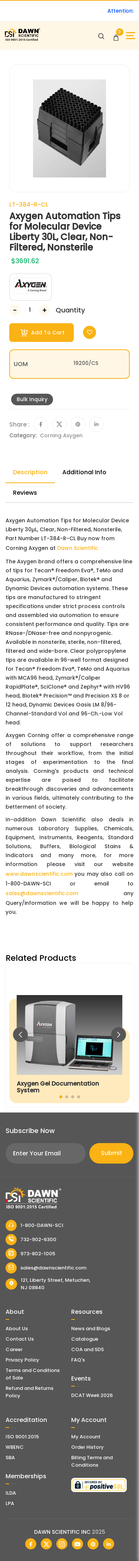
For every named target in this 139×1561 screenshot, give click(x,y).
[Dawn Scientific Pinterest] (93, 1543)
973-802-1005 (30, 1253)
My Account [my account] (85, 1436)
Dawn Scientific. (78, 548)
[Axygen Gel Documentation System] (69, 1035)
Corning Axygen (61, 435)
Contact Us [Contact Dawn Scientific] (20, 1339)
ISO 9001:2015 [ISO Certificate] (22, 1436)
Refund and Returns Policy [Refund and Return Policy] (29, 1392)
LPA (10, 1503)
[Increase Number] (44, 310)
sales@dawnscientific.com (42, 893)
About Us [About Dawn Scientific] (17, 1328)
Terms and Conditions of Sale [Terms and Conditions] (33, 1374)
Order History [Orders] (87, 1447)
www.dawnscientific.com (39, 874)
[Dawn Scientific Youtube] (77, 1543)
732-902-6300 (31, 1239)
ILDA (11, 1493)
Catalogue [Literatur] (84, 1339)
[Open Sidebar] (130, 35)
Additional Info (84, 472)
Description (30, 472)
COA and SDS (87, 1349)
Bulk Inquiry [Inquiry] (32, 399)
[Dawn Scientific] (22, 40)
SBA (10, 1457)
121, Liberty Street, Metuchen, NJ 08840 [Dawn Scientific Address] (48, 1284)
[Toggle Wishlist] (89, 332)
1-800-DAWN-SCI (34, 1225)
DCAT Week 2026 (92, 1395)
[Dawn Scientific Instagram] (61, 1543)
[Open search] (101, 36)
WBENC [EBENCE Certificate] (15, 1447)
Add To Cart (42, 333)
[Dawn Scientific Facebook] (30, 1543)
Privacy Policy (22, 1359)
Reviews (25, 492)
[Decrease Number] (14, 310)
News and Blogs (90, 1328)
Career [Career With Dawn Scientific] (14, 1349)
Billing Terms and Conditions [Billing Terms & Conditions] (92, 1461)
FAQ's (78, 1359)
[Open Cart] (116, 35)
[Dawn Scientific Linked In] (108, 1543)
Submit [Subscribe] (111, 1153)
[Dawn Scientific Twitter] (46, 1543)
